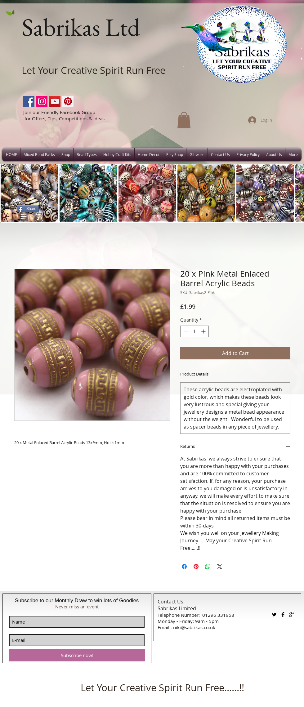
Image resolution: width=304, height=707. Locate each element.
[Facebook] (28, 101)
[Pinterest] (68, 101)
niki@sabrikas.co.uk (194, 627)
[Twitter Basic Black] (274, 614)
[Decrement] (185, 331)
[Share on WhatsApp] (208, 566)
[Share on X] (219, 566)
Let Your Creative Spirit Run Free (93, 70)
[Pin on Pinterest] (196, 566)
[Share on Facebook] (184, 566)
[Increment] (204, 331)
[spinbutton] (194, 331)
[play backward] (8, 193)
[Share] (28, 208)
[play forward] (296, 193)
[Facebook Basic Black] (282, 614)
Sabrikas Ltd (81, 27)
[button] (184, 120)
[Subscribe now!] (77, 655)
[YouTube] (54, 101)
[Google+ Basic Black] (291, 614)
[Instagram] (41, 101)
